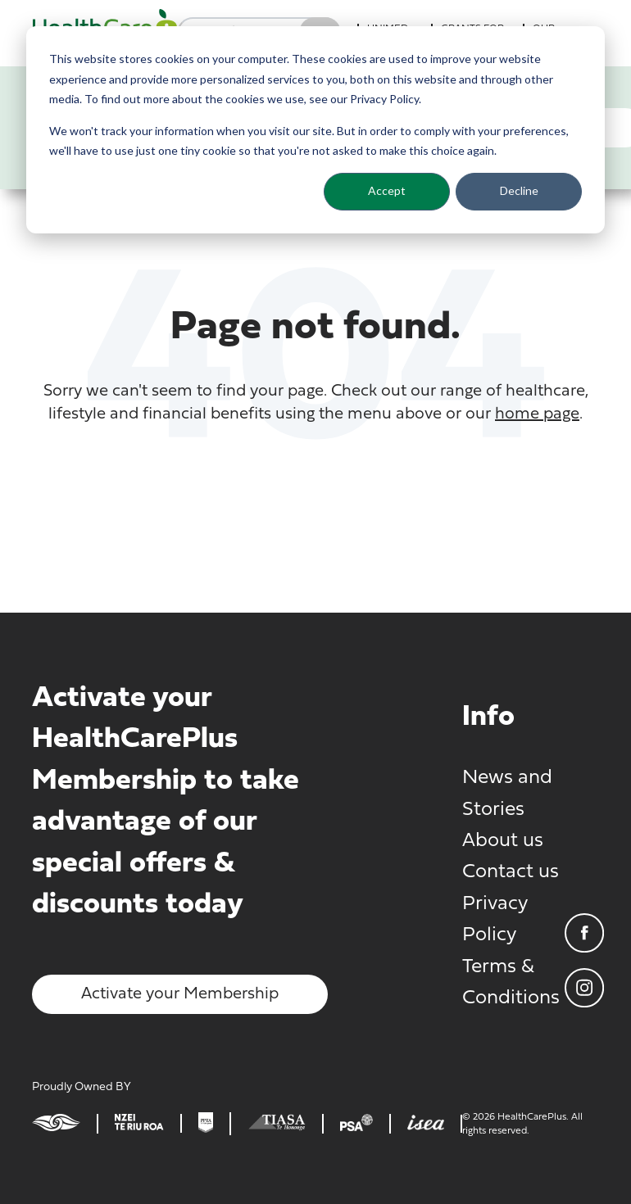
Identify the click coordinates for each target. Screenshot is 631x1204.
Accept (387, 190)
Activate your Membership (180, 994)
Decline (519, 190)
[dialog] (315, 129)
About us (502, 841)
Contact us (510, 872)
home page (537, 414)
